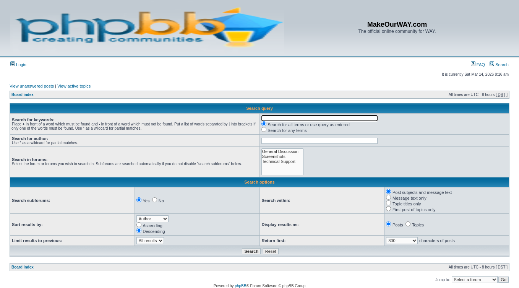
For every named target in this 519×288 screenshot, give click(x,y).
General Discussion (282, 151)
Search (499, 64)
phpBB (240, 286)
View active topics (74, 86)
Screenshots (282, 156)
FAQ (478, 64)
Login (18, 64)
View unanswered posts (32, 86)
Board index (22, 95)
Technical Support (282, 161)
